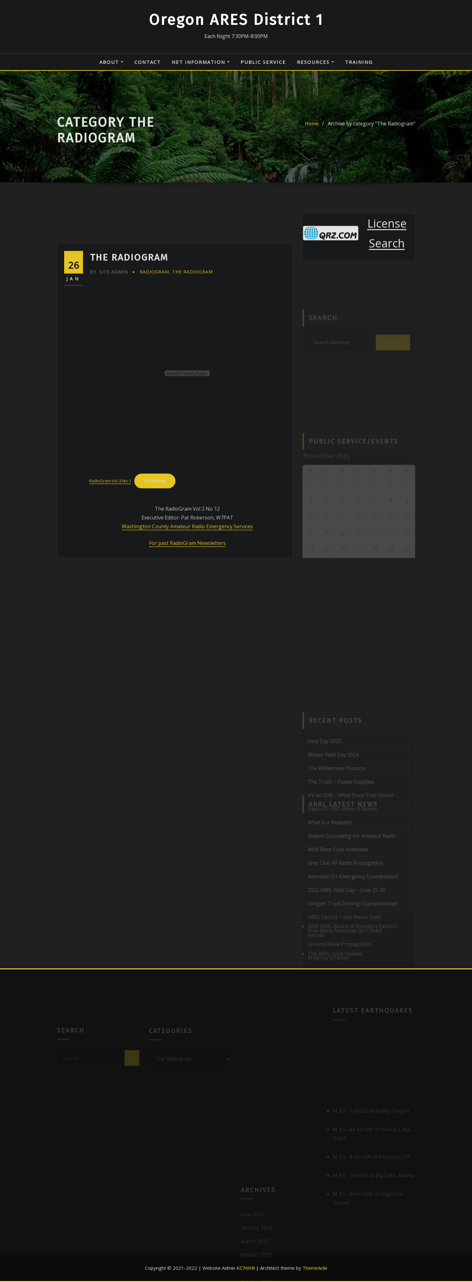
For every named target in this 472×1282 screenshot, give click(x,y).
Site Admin (109, 335)
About (111, 62)
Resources (315, 62)
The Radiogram (192, 335)
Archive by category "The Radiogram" (371, 129)
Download (154, 545)
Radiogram (154, 335)
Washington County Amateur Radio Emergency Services (187, 590)
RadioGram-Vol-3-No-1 (110, 545)
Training (359, 62)
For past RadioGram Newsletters (187, 607)
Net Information (201, 62)
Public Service (263, 62)
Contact (147, 62)
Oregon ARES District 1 (236, 20)
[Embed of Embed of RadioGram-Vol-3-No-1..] (187, 437)
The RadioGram (129, 321)
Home (312, 129)
